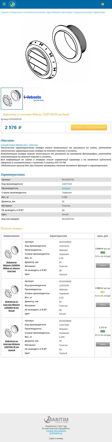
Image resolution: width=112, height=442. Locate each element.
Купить (103, 265)
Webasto (66, 188)
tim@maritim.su (56, 433)
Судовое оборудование (56, 431)
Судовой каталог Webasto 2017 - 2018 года (19, 145)
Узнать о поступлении (88, 127)
